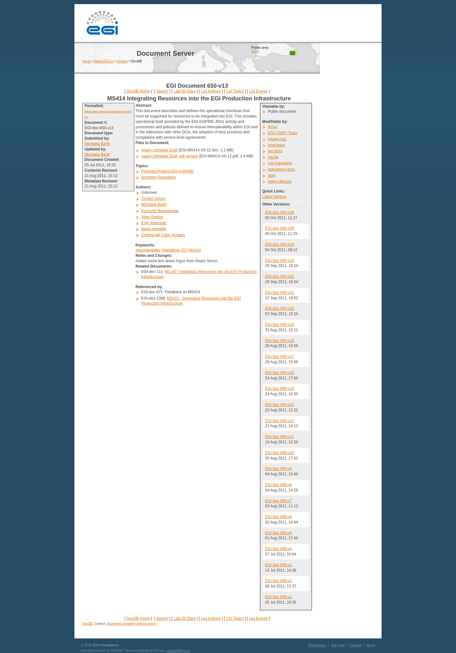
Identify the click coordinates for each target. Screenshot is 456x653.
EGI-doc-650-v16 (279, 373)
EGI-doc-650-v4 (278, 549)
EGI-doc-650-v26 (279, 212)
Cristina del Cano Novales (163, 235)
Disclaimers (317, 645)
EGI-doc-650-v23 (279, 260)
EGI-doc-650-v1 (278, 597)
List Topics (235, 91)
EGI (102, 23)
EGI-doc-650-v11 (279, 436)
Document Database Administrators (131, 623)
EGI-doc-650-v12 (279, 421)
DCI (184, 250)
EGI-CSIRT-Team (282, 133)
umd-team (276, 145)
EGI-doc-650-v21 (279, 292)
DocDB (87, 623)
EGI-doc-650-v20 (279, 308)
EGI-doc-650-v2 (278, 581)
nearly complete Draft (159, 150)
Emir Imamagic (154, 223)
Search (162, 91)
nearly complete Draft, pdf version (169, 156)
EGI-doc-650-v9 (278, 468)
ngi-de (273, 157)
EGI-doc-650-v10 (279, 453)
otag (271, 175)
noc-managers (280, 163)
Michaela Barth (97, 144)
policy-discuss (280, 181)
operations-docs (281, 169)
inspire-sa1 (277, 139)
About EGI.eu (103, 61)
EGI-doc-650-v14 (279, 405)
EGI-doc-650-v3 (278, 565)
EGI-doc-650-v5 (278, 533)
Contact (356, 645)
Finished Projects (155, 171)
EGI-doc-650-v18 (279, 341)
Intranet (122, 61)
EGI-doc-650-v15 (279, 388)
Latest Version (274, 196)
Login (255, 51)
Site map (338, 645)
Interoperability (148, 250)
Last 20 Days (185, 91)
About (370, 645)
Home (86, 61)
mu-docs (275, 151)
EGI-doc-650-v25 (279, 228)
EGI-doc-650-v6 (278, 517)
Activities (148, 177)
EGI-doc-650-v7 (278, 501)
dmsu (272, 126)
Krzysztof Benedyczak (160, 211)
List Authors (211, 91)
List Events (258, 91)
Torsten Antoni (153, 198)
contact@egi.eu (178, 650)
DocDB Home (138, 91)
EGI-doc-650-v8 (278, 485)
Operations (166, 177)
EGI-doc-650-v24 (279, 244)
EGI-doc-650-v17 (279, 356)
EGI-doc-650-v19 (279, 324)
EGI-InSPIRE (182, 171)
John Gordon (152, 217)
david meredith (153, 229)
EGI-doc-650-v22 (279, 276)
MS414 (195, 250)
